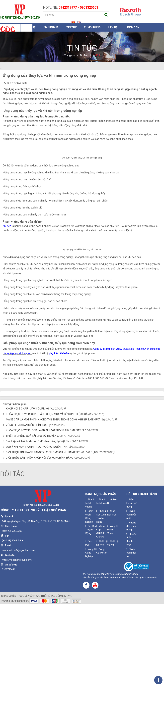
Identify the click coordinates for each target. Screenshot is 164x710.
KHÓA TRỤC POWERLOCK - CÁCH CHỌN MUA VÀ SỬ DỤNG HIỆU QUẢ (46, 519)
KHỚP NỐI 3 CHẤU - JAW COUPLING (27, 514)
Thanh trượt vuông (89, 609)
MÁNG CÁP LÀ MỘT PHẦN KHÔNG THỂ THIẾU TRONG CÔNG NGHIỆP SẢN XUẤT (53, 525)
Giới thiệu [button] (30, 27)
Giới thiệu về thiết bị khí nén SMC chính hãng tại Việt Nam (38, 547)
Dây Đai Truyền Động (90, 635)
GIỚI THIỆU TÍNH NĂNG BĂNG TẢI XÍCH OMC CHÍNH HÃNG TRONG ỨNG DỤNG (52, 557)
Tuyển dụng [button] (92, 27)
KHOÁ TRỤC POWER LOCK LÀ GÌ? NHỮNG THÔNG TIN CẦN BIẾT (43, 536)
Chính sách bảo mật (131, 620)
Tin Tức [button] (71, 27)
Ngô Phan (33, 701)
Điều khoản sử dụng (131, 609)
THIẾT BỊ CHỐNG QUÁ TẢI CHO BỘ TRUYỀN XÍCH (34, 541)
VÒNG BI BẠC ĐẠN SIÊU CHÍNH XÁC (27, 530)
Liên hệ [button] (112, 27)
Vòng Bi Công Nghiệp (90, 658)
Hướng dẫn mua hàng (131, 632)
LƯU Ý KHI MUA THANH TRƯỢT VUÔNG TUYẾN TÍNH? (37, 552)
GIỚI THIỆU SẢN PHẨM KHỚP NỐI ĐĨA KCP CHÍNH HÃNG (39, 563)
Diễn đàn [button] (133, 27)
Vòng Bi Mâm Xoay (112, 635)
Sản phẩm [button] (51, 27)
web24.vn (65, 701)
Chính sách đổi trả (131, 658)
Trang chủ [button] (10, 27)
